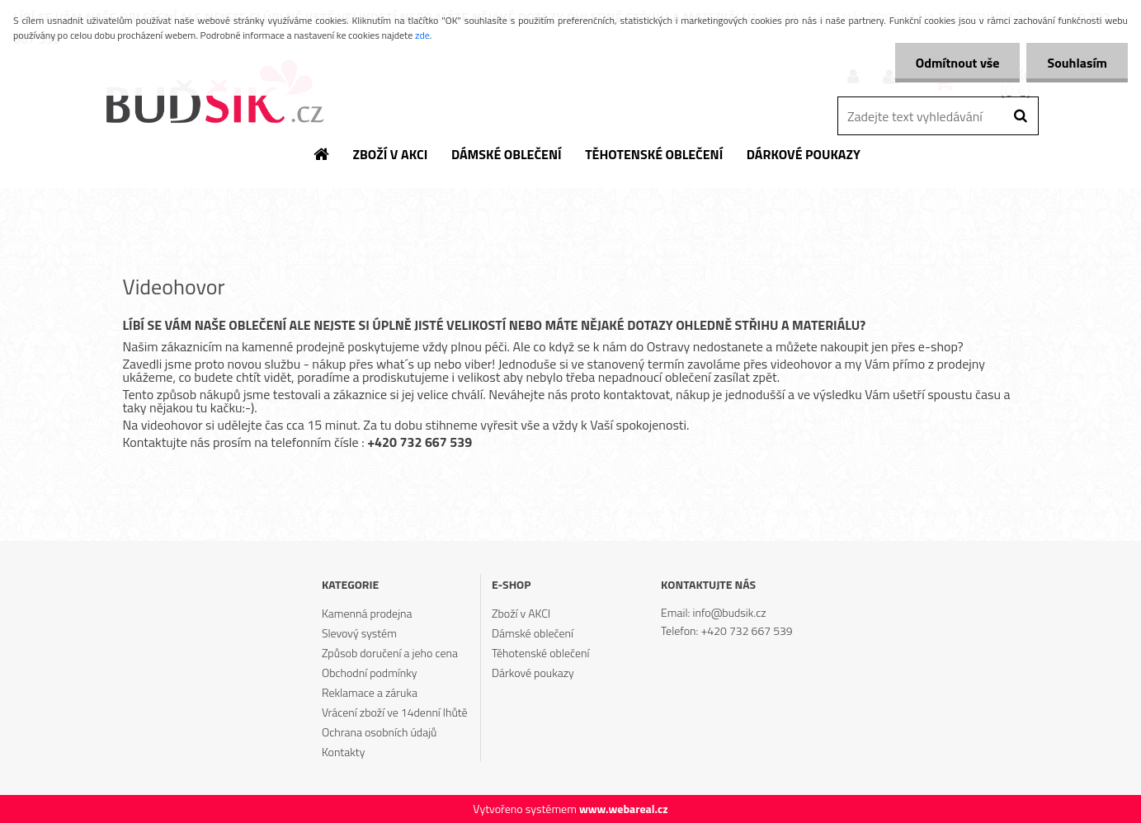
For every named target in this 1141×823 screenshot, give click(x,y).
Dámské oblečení (532, 633)
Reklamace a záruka (369, 692)
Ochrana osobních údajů (379, 732)
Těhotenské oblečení (540, 652)
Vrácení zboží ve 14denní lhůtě (395, 712)
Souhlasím (1077, 63)
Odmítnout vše (958, 63)
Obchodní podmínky (369, 672)
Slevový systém (359, 633)
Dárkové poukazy (533, 672)
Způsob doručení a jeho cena (390, 652)
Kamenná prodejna (367, 613)
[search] (1020, 116)
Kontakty (343, 751)
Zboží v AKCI (521, 613)
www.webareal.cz (623, 808)
